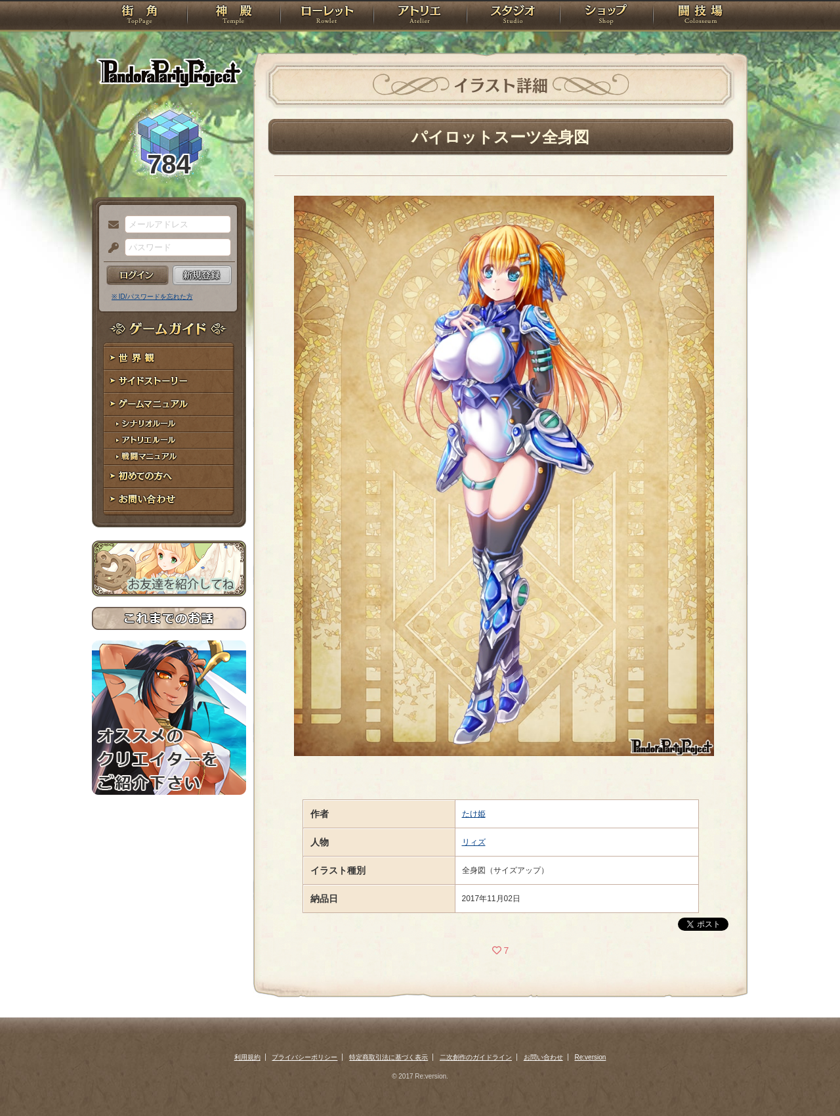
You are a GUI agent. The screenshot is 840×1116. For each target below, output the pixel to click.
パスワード (110, 248)
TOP (139, 16)
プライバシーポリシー (304, 1057)
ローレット (326, 16)
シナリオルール (169, 424)
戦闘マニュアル (169, 457)
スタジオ (513, 16)
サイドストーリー (169, 381)
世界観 (169, 358)
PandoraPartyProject (169, 72)
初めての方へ (169, 476)
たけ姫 (474, 813)
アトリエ (420, 16)
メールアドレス (110, 225)
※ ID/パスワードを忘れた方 (152, 296)
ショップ (606, 16)
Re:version (590, 1057)
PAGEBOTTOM (807, 1080)
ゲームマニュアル (169, 404)
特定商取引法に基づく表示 (388, 1057)
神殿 (233, 16)
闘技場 (700, 16)
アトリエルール (169, 440)
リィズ (474, 842)
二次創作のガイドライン (476, 1057)
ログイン (137, 275)
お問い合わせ (169, 499)
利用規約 (247, 1057)
